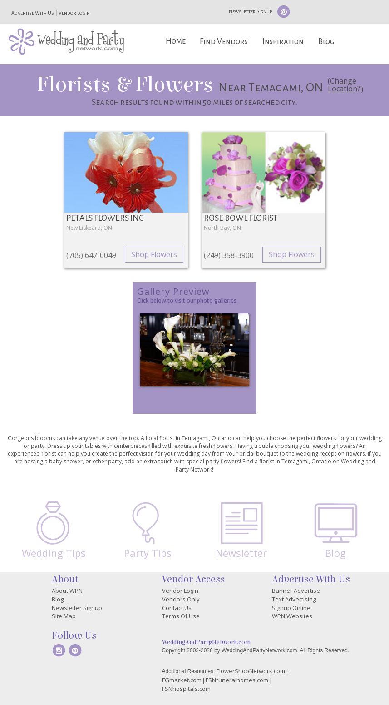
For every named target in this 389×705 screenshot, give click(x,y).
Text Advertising (294, 599)
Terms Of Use (181, 616)
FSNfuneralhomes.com (237, 680)
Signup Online (291, 608)
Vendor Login (74, 12)
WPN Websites (292, 616)
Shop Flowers (154, 254)
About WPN (67, 590)
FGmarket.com (182, 680)
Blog (326, 41)
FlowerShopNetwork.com (251, 671)
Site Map (64, 616)
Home (176, 41)
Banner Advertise (296, 590)
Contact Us (177, 608)
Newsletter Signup (250, 11)
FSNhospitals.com (186, 689)
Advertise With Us (32, 12)
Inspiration (283, 41)
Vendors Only (181, 599)
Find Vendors (224, 41)
